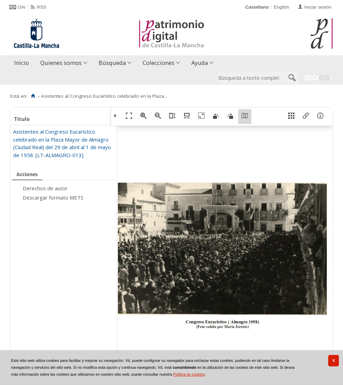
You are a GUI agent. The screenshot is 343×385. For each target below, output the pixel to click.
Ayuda (199, 63)
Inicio (21, 63)
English (281, 7)
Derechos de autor (45, 188)
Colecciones (158, 63)
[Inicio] (33, 96)
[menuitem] (23, 63)
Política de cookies (189, 374)
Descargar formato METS (53, 197)
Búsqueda (112, 63)
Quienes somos (61, 63)
